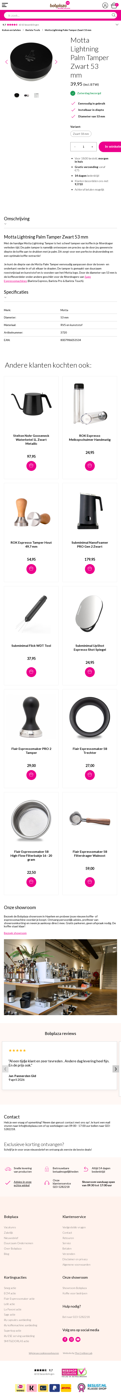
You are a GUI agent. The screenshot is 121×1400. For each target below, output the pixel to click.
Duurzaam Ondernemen (18, 1243)
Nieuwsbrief (11, 1238)
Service (66, 1243)
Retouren (68, 1238)
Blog (6, 1253)
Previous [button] (6, 62)
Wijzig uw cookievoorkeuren (44, 1353)
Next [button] (56, 62)
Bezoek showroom (15, 933)
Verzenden (68, 1253)
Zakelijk (8, 1232)
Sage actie (9, 1314)
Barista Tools (32, 30)
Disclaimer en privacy (75, 1259)
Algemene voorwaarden (76, 1264)
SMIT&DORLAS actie (16, 1341)
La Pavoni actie (12, 1309)
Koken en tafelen (11, 30)
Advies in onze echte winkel (23, 1183)
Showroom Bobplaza (74, 1288)
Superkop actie (12, 1330)
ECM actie (10, 1293)
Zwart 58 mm (81, 133)
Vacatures (10, 1227)
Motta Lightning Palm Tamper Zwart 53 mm (68, 30)
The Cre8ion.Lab (83, 1353)
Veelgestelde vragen (74, 1227)
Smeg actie (10, 1288)
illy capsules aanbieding (17, 1319)
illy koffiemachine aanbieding (20, 1325)
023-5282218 (81, 1317)
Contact (67, 1232)
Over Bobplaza (12, 1248)
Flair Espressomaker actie (19, 1298)
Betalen (67, 1248)
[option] (31, 61)
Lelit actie (9, 1304)
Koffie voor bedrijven (74, 1293)
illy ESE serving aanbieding (19, 1336)
